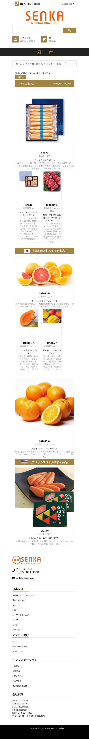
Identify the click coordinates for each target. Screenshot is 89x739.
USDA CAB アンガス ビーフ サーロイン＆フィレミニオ (53, 218)
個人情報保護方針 (19, 686)
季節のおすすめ (18, 600)
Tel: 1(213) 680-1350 (19, 710)
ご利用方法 (17, 666)
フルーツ (16, 605)
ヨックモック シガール (44, 160)
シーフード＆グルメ (20, 615)
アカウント (17, 681)
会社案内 (16, 671)
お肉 (14, 610)
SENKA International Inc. (55, 728)
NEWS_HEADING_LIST (62, 84)
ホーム (19, 64)
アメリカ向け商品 (34, 64)
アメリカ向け (20, 635)
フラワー (16, 620)
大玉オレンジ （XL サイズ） (44, 448)
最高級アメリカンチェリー (23, 595)
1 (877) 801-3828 (27, 572)
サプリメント (17, 651)
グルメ (15, 642)
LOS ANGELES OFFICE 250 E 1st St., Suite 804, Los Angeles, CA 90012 (20, 704)
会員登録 (31, 41)
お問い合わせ (17, 676)
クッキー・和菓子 (54, 64)
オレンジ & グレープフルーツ (45, 301)
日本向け (17, 588)
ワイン (15, 625)
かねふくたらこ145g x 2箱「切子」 (44, 538)
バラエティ (17, 630)
